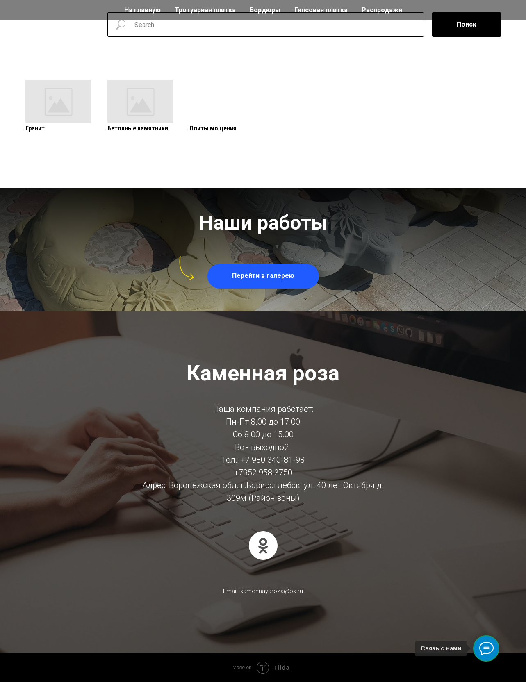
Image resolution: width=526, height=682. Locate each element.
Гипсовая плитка (321, 10)
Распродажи (382, 10)
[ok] (263, 545)
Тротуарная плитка (205, 10)
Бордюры (265, 10)
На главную (142, 10)
